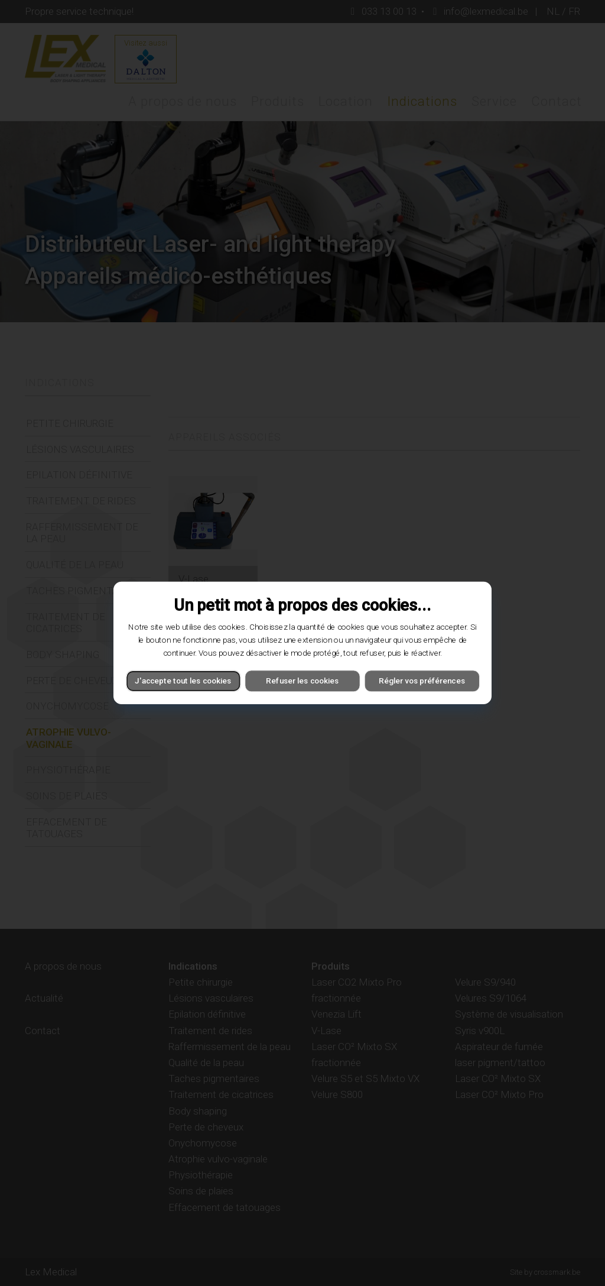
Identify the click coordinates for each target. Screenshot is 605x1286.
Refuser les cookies (302, 681)
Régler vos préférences (422, 681)
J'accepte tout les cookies (183, 681)
